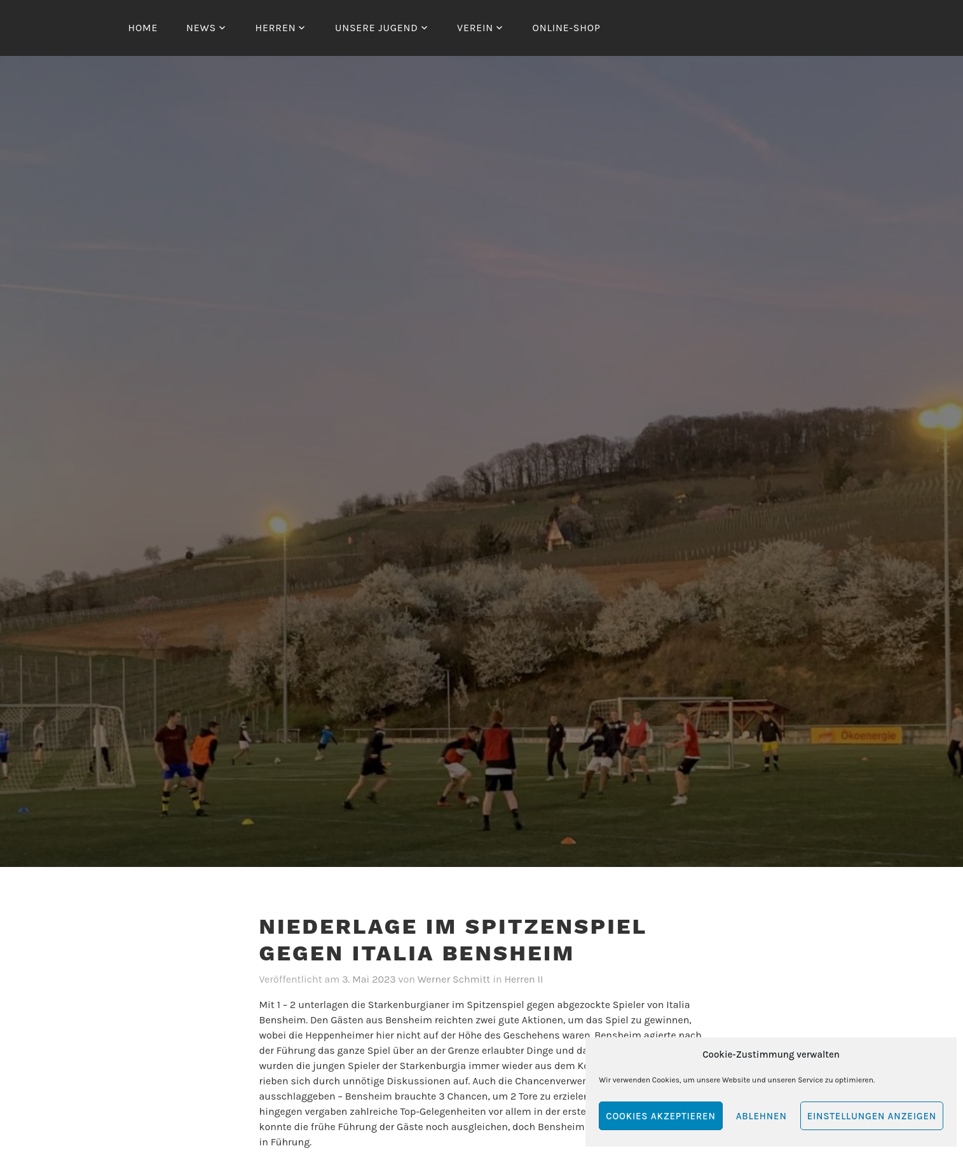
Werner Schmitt (454, 979)
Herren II (523, 979)
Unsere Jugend (376, 28)
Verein (475, 28)
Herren (275, 28)
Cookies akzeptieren (660, 1116)
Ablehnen (761, 1116)
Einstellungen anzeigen (871, 1116)
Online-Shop (567, 28)
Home (143, 28)
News (201, 28)
